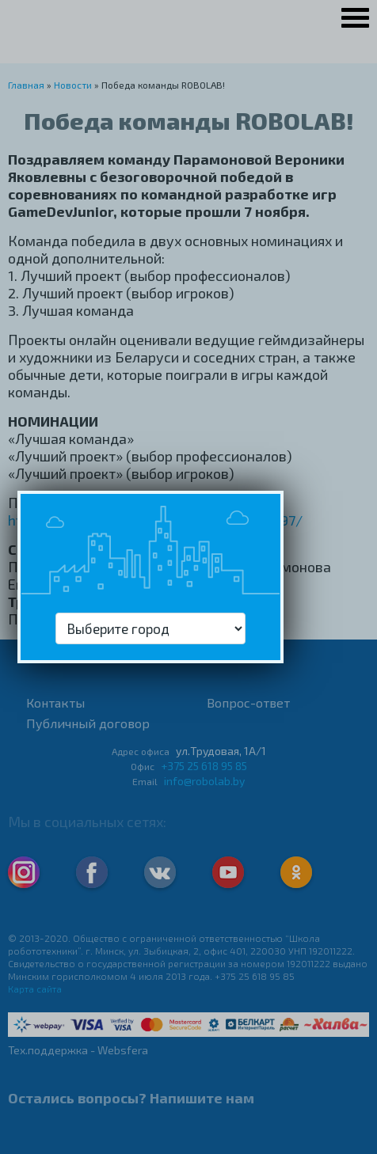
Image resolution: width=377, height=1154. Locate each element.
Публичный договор (88, 723)
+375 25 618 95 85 (204, 765)
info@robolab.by (204, 781)
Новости (73, 84)
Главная (26, 84)
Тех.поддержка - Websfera (78, 1050)
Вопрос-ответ (248, 702)
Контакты (55, 702)
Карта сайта (35, 988)
